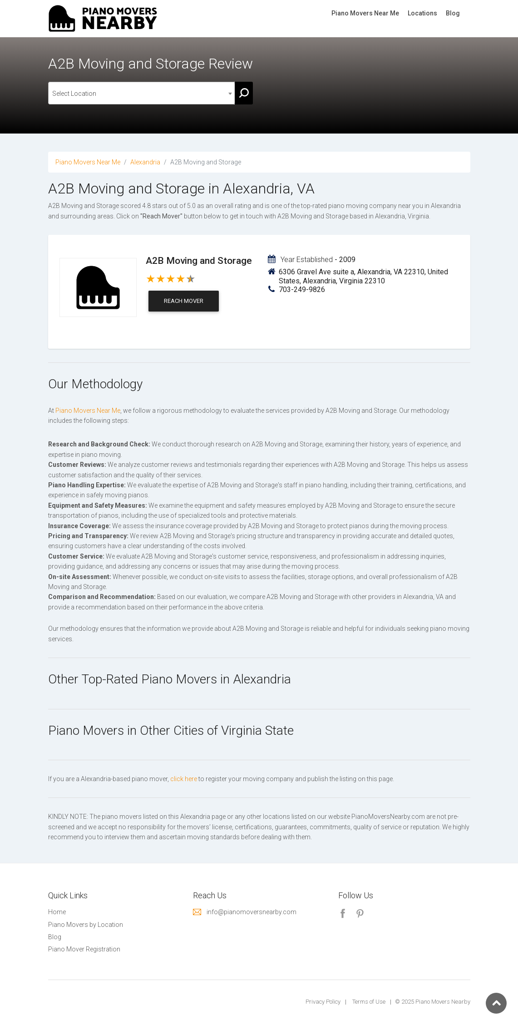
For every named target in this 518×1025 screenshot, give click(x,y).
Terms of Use (368, 1001)
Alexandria (145, 162)
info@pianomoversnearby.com (251, 912)
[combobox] (142, 93)
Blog (453, 13)
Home (57, 912)
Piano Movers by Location (85, 924)
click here (183, 778)
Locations (422, 13)
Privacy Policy (323, 1001)
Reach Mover (183, 300)
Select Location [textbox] (74, 93)
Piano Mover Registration (84, 949)
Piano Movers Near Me (365, 13)
